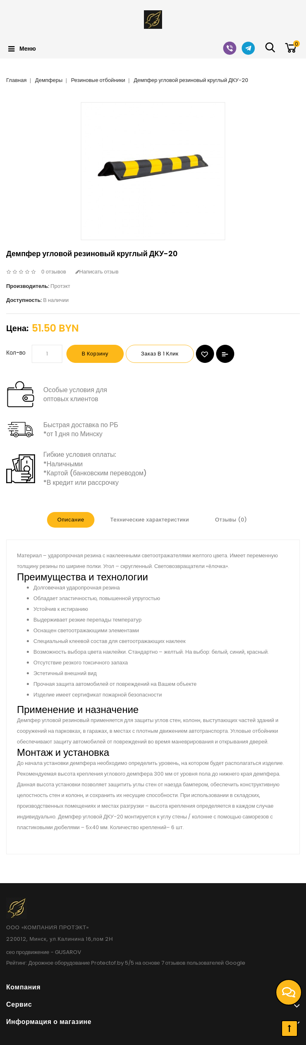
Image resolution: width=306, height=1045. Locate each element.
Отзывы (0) (231, 520)
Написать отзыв (96, 272)
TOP (289, 1028)
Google (235, 963)
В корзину (95, 354)
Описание (70, 520)
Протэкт (60, 286)
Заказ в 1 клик (160, 354)
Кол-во (16, 352)
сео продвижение (27, 952)
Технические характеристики (149, 520)
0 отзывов (53, 272)
